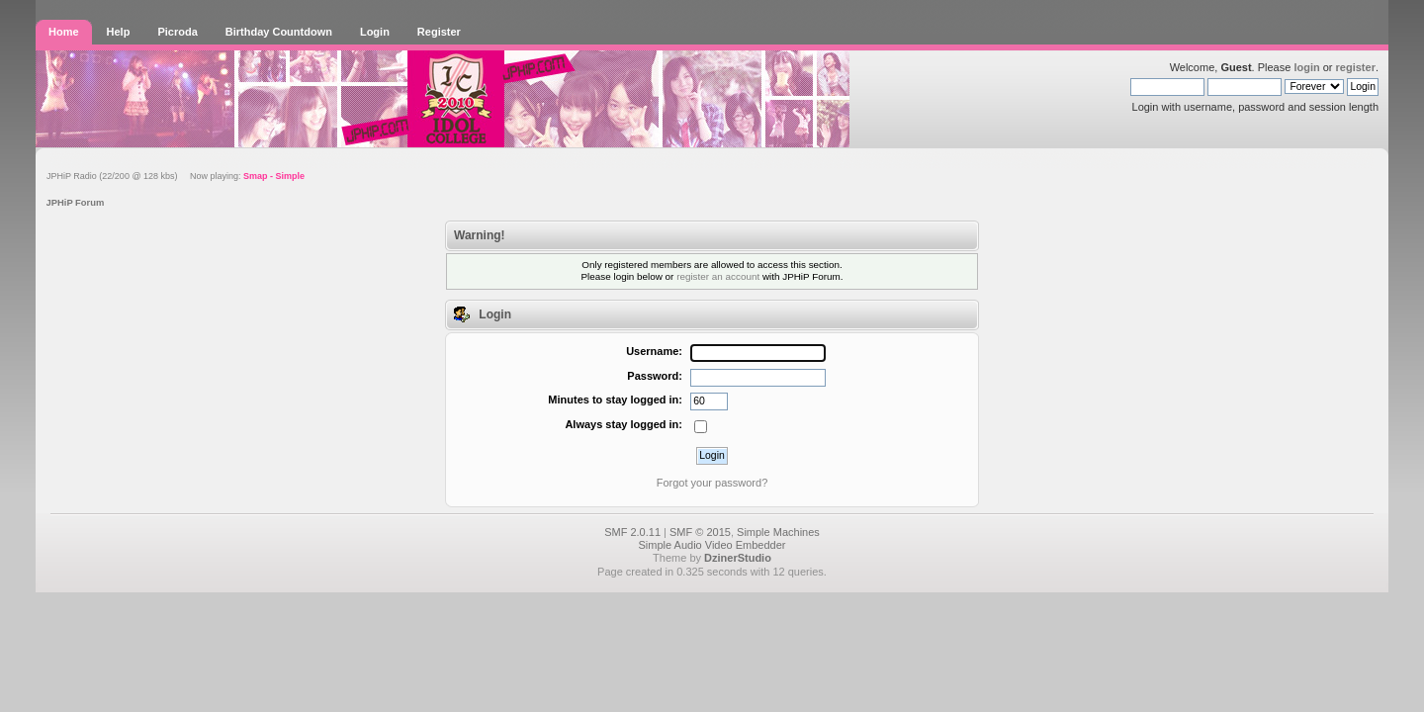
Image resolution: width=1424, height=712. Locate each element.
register (1356, 67)
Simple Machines (778, 532)
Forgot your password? (712, 483)
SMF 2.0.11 (632, 532)
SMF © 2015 (700, 532)
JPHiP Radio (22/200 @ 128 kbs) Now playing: (175, 176)
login (1306, 67)
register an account (717, 276)
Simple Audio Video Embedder (711, 545)
